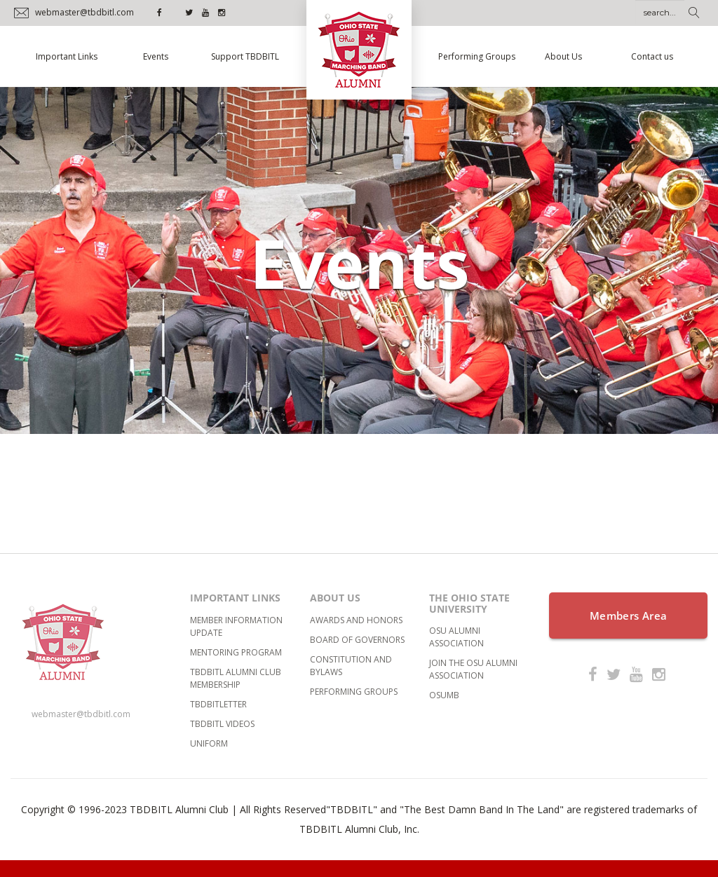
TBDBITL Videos (222, 724)
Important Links (66, 56)
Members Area (629, 616)
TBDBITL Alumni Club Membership (235, 678)
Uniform (209, 743)
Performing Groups (476, 56)
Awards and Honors (356, 620)
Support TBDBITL (245, 56)
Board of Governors (357, 640)
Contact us (652, 56)
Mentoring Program (236, 652)
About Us (563, 56)
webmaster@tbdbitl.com (81, 714)
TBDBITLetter (218, 704)
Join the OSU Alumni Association (473, 669)
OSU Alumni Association (456, 637)
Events (155, 56)
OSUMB (444, 695)
